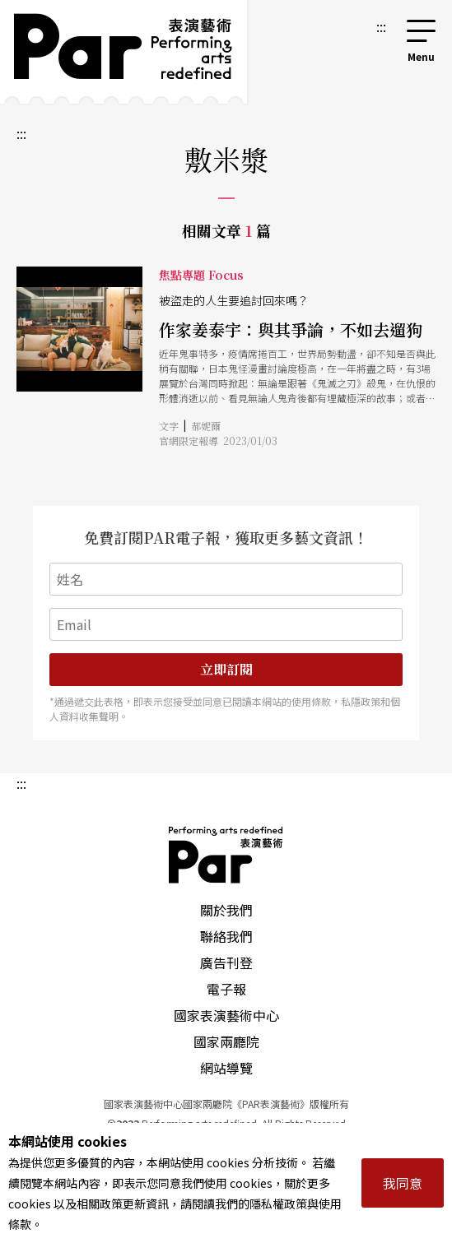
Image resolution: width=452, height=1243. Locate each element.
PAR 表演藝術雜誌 (226, 855)
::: (381, 26)
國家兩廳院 (226, 1041)
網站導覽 (226, 1068)
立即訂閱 (226, 669)
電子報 (226, 989)
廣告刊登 (226, 962)
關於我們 (226, 910)
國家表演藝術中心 (226, 1015)
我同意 (402, 1183)
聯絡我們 (226, 936)
